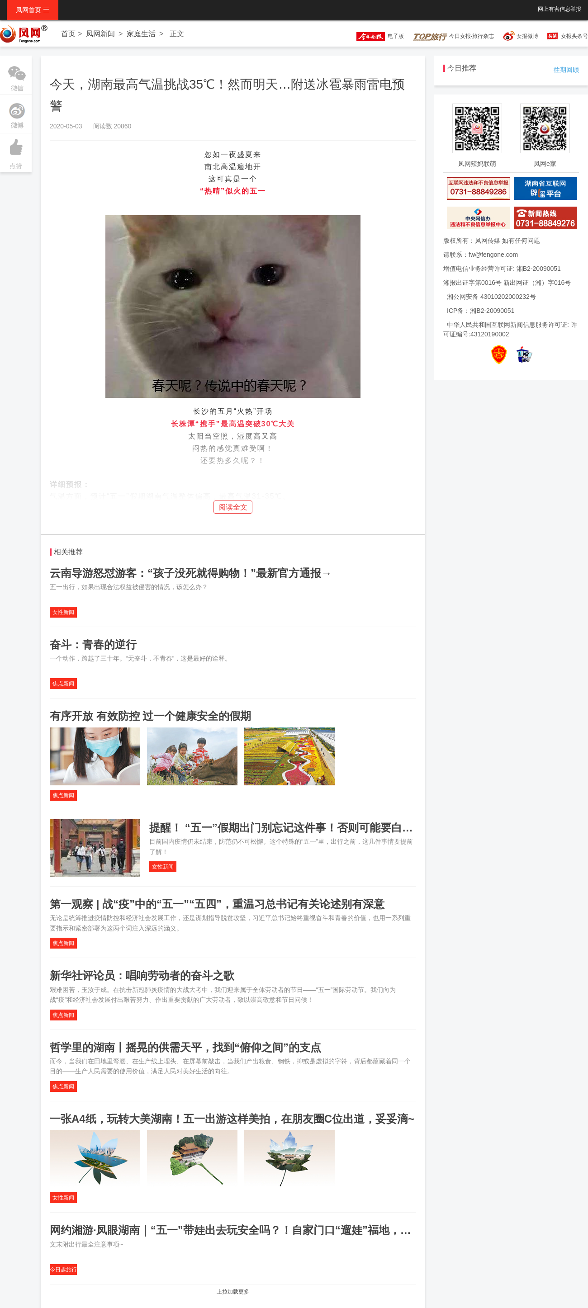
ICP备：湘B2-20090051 (480, 310)
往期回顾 (566, 69)
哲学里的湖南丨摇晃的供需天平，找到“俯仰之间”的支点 (185, 1047)
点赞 (16, 151)
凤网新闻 (100, 34)
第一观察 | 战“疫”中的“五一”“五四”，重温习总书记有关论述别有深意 (217, 904)
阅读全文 (232, 507)
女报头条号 (574, 36)
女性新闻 (63, 612)
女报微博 (527, 36)
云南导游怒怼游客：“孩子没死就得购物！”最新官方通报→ (191, 573)
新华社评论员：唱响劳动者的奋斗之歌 (142, 975)
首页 (68, 34)
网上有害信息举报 (559, 9)
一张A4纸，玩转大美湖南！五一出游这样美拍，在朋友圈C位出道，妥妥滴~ (232, 1119)
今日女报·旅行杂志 (453, 36)
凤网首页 (32, 10)
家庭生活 (141, 34)
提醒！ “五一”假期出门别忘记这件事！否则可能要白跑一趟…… (302, 828)
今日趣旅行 (63, 1269)
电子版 (375, 36)
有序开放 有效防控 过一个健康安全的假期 (150, 716)
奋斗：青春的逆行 (93, 644)
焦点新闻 (63, 683)
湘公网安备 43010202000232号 (491, 296)
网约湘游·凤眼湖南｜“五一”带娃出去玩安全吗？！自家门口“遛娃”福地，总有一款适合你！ (268, 1230)
